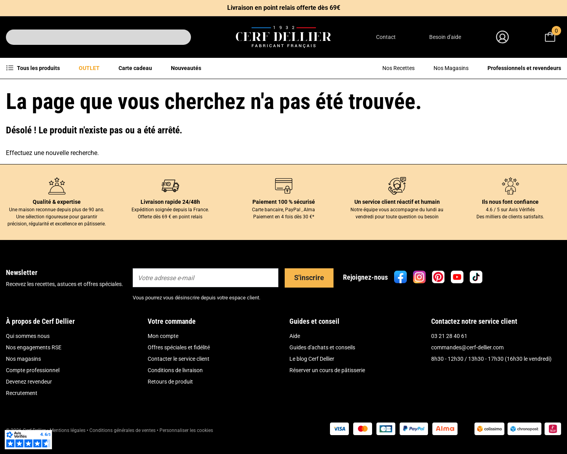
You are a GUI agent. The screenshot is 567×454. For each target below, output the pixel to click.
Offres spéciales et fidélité (179, 347)
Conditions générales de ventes (122, 430)
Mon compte (163, 336)
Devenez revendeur (29, 381)
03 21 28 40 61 (449, 336)
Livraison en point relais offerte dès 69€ (283, 7)
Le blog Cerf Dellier (311, 359)
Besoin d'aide (445, 37)
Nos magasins (23, 359)
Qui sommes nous (28, 336)
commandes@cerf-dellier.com (467, 347)
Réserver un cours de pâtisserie (327, 370)
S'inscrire (309, 277)
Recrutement (21, 393)
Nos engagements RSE (33, 347)
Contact (386, 37)
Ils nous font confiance (510, 202)
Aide (294, 336)
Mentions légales (67, 430)
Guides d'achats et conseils (322, 347)
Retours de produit (170, 381)
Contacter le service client (178, 359)
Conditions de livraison (175, 370)
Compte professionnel (32, 370)
